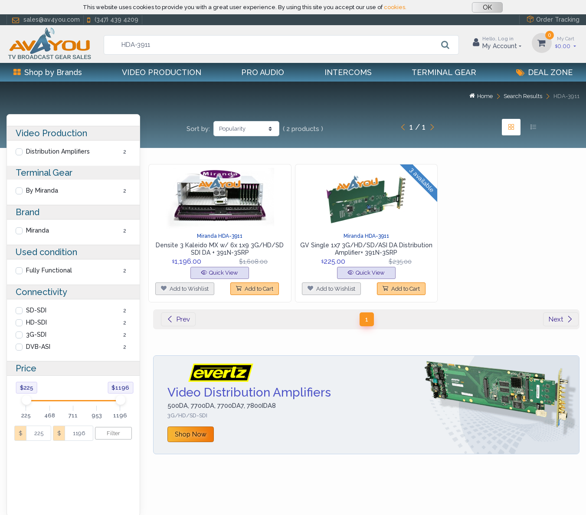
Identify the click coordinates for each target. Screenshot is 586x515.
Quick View (219, 272)
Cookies (94, 497)
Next (561, 319)
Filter (113, 433)
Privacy (63, 497)
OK (487, 7)
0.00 (565, 42)
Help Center (26, 497)
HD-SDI (36, 322)
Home (481, 96)
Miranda (37, 230)
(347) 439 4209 (111, 19)
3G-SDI (36, 334)
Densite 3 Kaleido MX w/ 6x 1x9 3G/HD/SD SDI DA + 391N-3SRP (220, 249)
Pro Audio (262, 72)
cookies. (395, 7)
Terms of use (134, 497)
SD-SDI (36, 310)
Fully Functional (49, 270)
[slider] (26, 400)
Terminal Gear (444, 72)
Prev (178, 319)
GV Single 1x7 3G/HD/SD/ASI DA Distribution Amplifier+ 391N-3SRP (366, 249)
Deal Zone (544, 72)
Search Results (523, 96)
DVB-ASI (38, 346)
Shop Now (190, 434)
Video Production (161, 72)
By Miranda (42, 190)
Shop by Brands (47, 72)
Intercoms (348, 72)
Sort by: (198, 129)
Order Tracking (553, 19)
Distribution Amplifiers (58, 151)
